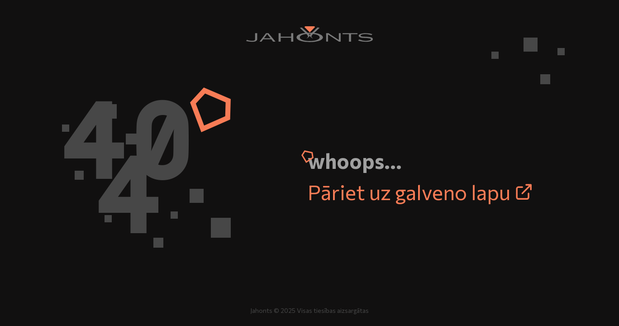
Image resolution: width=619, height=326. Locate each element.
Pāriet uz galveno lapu (420, 191)
